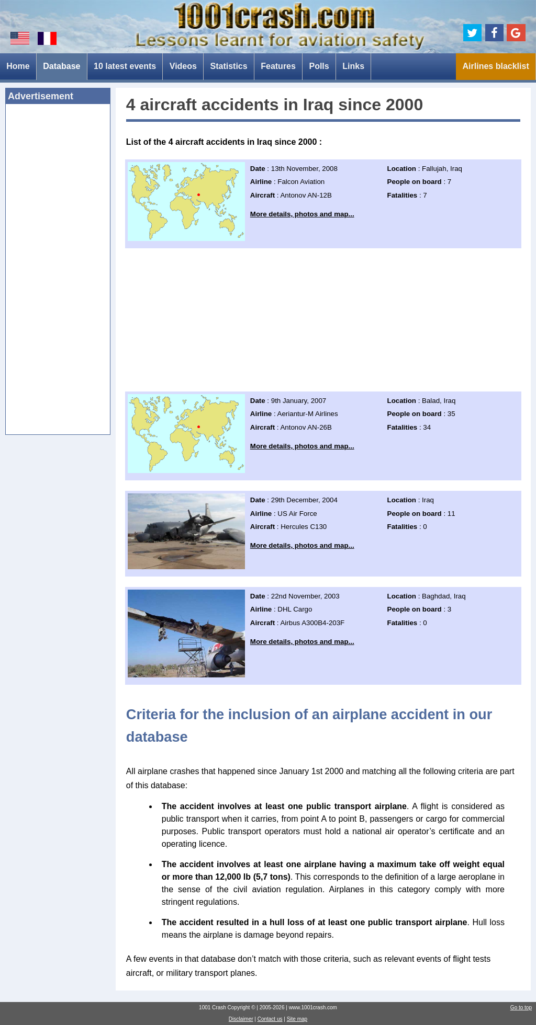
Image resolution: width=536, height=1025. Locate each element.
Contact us (270, 1019)
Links (353, 66)
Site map (297, 1019)
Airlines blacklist (496, 66)
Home (17, 66)
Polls (319, 66)
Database (61, 66)
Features (278, 66)
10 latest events (125, 66)
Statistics (229, 66)
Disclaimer (241, 1019)
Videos (183, 66)
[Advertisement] (58, 272)
